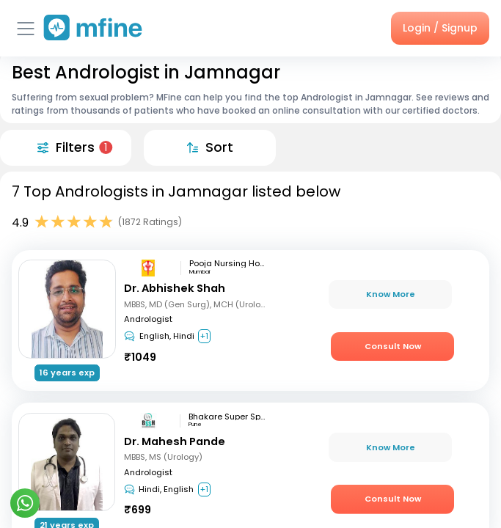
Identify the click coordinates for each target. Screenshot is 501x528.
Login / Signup (440, 28)
